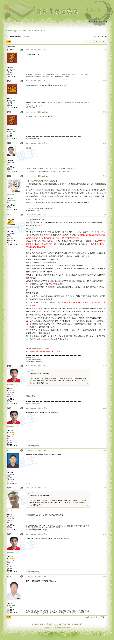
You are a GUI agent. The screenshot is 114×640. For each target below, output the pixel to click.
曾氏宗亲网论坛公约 (15, 36)
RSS (68, 624)
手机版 (64, 624)
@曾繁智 (39, 373)
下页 (102, 41)
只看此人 (45, 50)
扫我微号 (39, 361)
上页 (87, 41)
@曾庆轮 (39, 495)
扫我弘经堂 (32, 361)
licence (64, 625)
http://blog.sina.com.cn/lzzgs (38, 529)
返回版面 (100, 36)
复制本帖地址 (11, 46)
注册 (8, 2)
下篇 (106, 36)
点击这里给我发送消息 (32, 210)
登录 (12, 2)
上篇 (95, 36)
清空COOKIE (57, 624)
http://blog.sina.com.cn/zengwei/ (42, 208)
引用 (39, 50)
